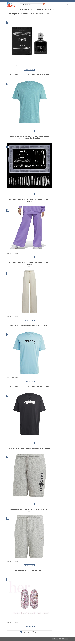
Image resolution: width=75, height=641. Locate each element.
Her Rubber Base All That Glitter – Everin (29, 570)
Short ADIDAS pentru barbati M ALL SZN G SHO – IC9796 (29, 448)
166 (34, 631)
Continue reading (29, 69)
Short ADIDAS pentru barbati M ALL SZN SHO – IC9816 (29, 509)
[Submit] (44, 4)
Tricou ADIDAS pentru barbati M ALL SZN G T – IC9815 (29, 387)
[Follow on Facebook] (63, 4)
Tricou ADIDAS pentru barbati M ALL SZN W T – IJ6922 (29, 75)
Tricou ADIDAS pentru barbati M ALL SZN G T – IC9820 (29, 325)
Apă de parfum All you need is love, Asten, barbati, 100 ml (29, 14)
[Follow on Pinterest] (67, 4)
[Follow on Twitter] (65, 4)
